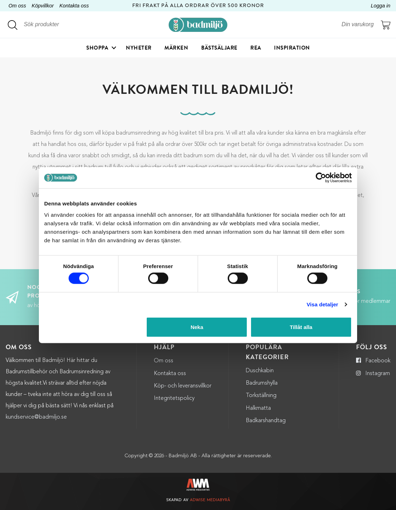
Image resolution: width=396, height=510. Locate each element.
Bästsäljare (219, 48)
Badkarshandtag (266, 421)
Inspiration (292, 48)
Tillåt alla (301, 327)
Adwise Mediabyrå (210, 500)
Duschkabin (260, 371)
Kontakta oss (74, 5)
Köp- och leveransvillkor (182, 386)
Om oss (17, 5)
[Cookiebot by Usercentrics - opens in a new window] (321, 177)
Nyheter (139, 48)
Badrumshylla (262, 383)
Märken (176, 48)
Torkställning (261, 395)
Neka (197, 327)
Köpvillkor (43, 5)
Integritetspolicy (174, 398)
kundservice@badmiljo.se (36, 417)
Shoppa (97, 48)
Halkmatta (258, 408)
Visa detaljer (322, 304)
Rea (255, 48)
